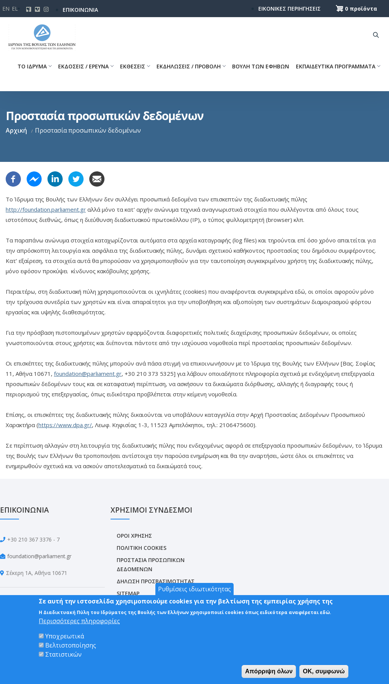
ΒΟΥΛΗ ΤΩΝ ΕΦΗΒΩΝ (260, 66)
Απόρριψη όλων (269, 671)
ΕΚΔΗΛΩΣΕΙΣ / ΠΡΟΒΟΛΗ (191, 66)
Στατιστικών (63, 654)
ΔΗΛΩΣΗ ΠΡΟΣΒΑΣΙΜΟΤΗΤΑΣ (155, 581)
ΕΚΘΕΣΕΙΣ (135, 66)
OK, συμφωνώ (324, 671)
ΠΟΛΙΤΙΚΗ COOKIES (141, 547)
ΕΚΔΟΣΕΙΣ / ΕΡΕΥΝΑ (85, 66)
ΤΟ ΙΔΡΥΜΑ (34, 66)
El (15, 8)
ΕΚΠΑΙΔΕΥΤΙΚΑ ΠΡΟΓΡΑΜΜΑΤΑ (338, 66)
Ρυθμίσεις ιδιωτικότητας (194, 589)
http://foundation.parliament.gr (46, 209)
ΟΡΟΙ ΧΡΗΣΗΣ (134, 535)
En (5, 8)
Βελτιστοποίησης (70, 645)
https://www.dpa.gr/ (65, 425)
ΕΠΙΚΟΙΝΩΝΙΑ (80, 9)
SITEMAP (128, 593)
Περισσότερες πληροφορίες (79, 621)
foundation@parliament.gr (88, 373)
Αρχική (16, 130)
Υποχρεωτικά (64, 636)
